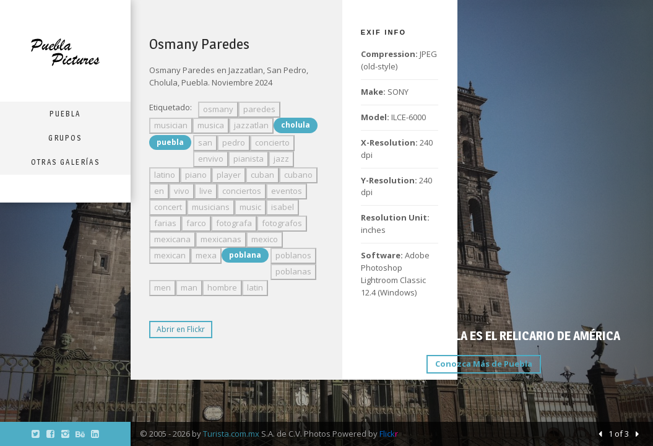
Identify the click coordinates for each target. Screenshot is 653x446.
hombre (222, 287)
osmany (218, 109)
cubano (298, 174)
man (189, 287)
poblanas (293, 271)
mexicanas (221, 239)
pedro (233, 142)
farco (196, 223)
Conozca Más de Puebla (483, 363)
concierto (272, 142)
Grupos (65, 137)
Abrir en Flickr (181, 329)
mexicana (172, 239)
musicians (211, 206)
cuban (262, 174)
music (250, 206)
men (162, 287)
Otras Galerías (65, 162)
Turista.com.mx (231, 433)
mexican (170, 255)
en (159, 190)
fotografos (282, 223)
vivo (181, 190)
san (205, 142)
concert (168, 206)
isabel (282, 206)
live (205, 190)
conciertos (241, 190)
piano (196, 174)
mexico (264, 239)
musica (210, 125)
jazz (281, 158)
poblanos (293, 255)
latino (164, 174)
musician (171, 125)
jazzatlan (251, 125)
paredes (259, 109)
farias (165, 223)
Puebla (65, 113)
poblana (245, 255)
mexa (206, 255)
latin (255, 287)
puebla (170, 142)
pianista (248, 158)
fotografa (234, 223)
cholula (295, 125)
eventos (286, 190)
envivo (210, 158)
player (229, 174)
